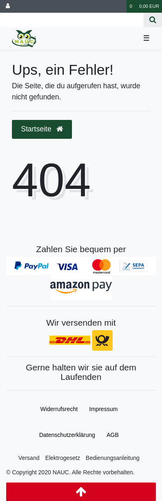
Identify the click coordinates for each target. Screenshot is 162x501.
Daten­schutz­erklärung (67, 435)
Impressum (103, 409)
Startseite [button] (42, 129)
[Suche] (152, 20)
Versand (29, 458)
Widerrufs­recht (59, 409)
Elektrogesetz (62, 458)
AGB (112, 435)
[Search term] (71, 20)
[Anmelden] (8, 6)
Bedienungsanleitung (113, 458)
